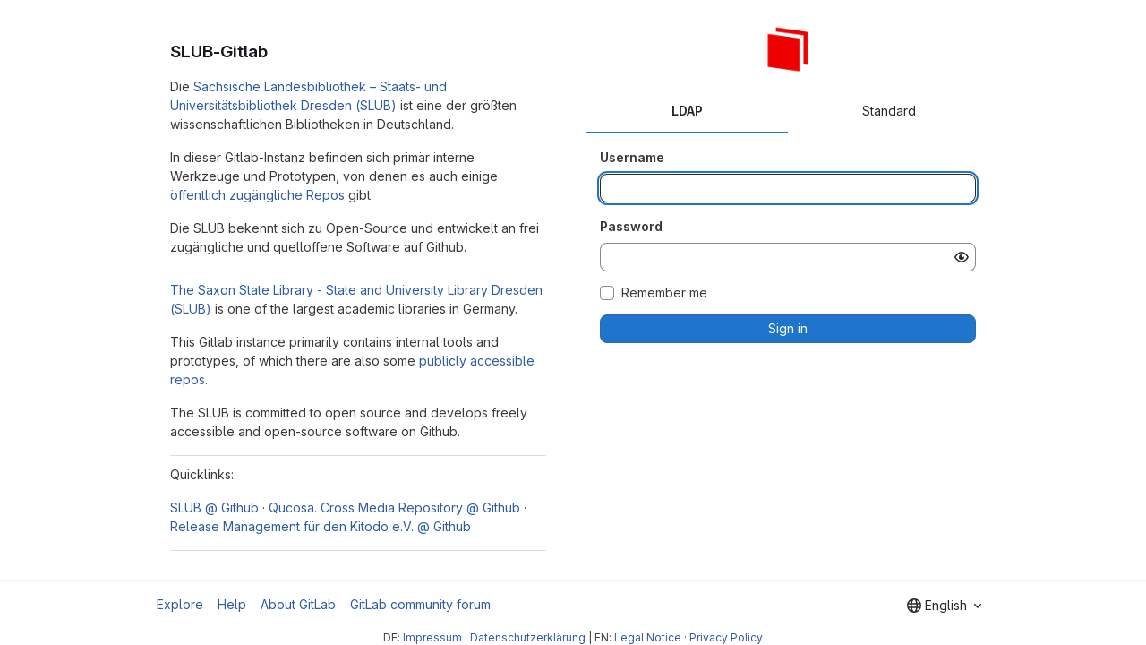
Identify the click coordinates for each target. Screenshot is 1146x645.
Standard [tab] (889, 110)
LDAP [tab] (687, 110)
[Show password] (961, 257)
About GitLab (298, 604)
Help (232, 604)
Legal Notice (647, 637)
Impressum (432, 637)
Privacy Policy (726, 637)
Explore (180, 604)
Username (632, 157)
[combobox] (944, 605)
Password (631, 226)
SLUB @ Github (214, 507)
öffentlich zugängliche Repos (257, 194)
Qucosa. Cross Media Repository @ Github (394, 507)
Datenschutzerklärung (528, 637)
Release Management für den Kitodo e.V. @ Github (320, 526)
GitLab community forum (420, 604)
